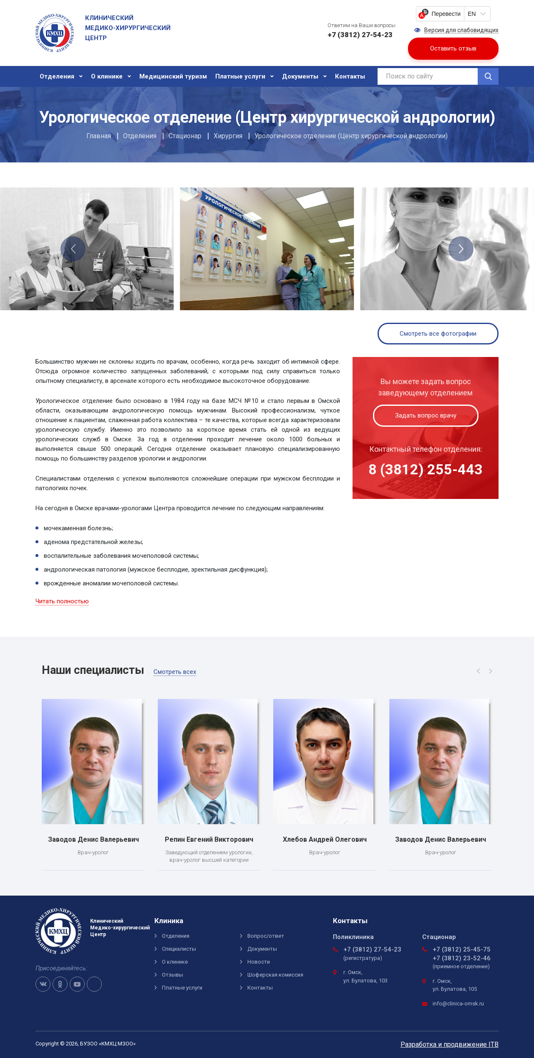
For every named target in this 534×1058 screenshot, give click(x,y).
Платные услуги (240, 76)
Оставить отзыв (453, 48)
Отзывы (172, 975)
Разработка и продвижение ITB (449, 1044)
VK (42, 984)
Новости (258, 962)
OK (60, 984)
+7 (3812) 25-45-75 (462, 949)
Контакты (350, 76)
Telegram (94, 984)
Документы (300, 76)
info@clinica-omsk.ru (458, 1003)
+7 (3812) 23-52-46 (462, 958)
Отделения (57, 76)
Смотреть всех (175, 672)
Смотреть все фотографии (438, 333)
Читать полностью (62, 601)
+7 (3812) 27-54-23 (372, 949)
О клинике (107, 76)
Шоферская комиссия (275, 975)
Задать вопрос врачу (425, 415)
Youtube (77, 984)
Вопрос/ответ (265, 936)
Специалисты (179, 949)
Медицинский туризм (173, 76)
